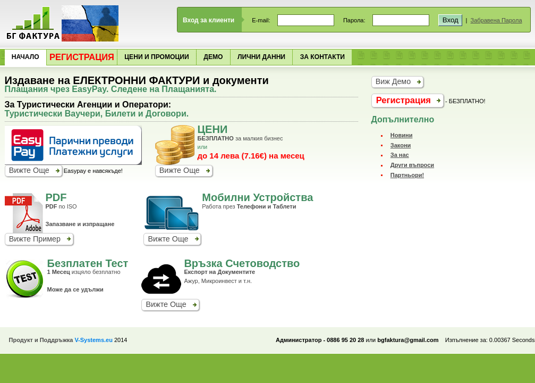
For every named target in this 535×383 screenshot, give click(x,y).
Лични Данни (261, 57)
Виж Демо (393, 81)
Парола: (354, 20)
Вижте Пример (35, 239)
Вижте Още (29, 170)
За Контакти (322, 57)
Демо (213, 57)
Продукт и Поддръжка (61, 340)
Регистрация (81, 57)
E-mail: (261, 20)
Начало (25, 57)
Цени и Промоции (156, 57)
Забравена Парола (496, 20)
